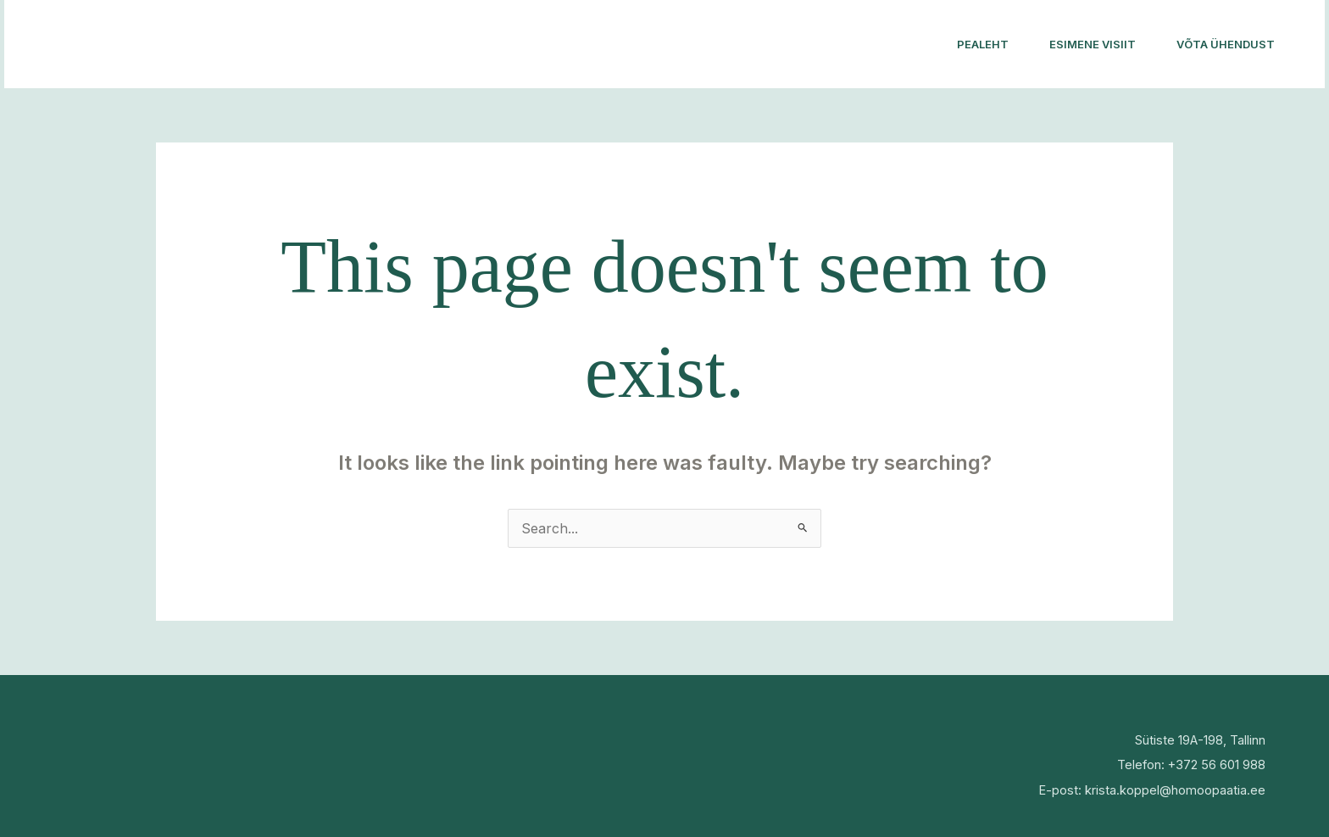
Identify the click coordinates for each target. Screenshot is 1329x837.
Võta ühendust (1225, 44)
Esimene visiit (1092, 44)
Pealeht (983, 44)
